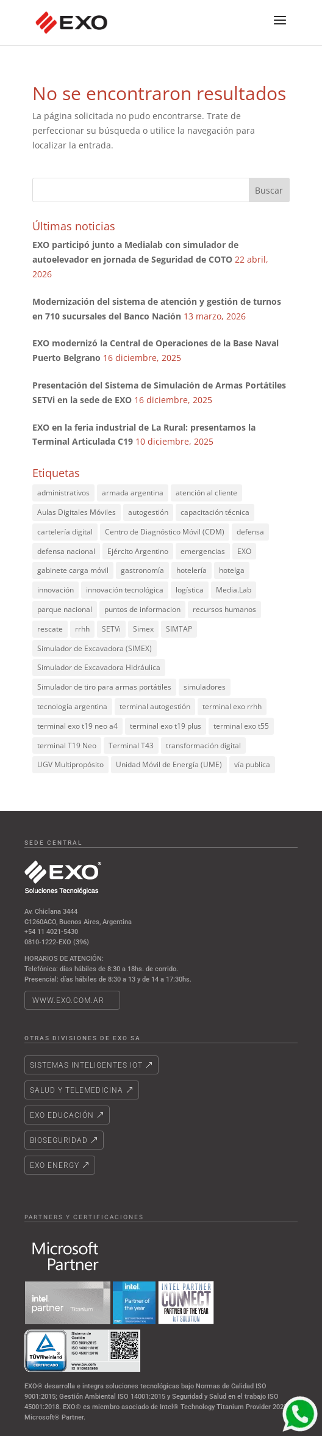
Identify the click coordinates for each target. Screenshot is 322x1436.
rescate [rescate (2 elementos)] (50, 629)
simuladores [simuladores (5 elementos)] (205, 687)
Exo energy (54, 1165)
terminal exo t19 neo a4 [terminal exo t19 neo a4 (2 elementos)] (77, 726)
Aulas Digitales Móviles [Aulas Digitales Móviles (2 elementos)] (76, 512)
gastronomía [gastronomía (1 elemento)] (142, 570)
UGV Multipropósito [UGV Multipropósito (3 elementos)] (70, 764)
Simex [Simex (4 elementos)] (143, 629)
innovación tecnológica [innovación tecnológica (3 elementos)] (124, 590)
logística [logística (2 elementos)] (190, 590)
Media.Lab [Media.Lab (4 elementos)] (233, 590)
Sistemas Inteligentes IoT (86, 1065)
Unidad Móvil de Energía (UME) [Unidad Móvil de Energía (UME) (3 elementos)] (169, 764)
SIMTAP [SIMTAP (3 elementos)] (179, 629)
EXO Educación (62, 1115)
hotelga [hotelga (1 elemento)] (232, 570)
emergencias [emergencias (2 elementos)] (203, 551)
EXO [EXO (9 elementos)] (244, 551)
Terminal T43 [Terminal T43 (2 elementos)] (131, 745)
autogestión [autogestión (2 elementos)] (148, 512)
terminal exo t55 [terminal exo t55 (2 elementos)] (241, 726)
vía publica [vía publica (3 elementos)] (252, 764)
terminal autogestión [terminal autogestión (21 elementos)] (155, 706)
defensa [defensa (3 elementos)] (250, 532)
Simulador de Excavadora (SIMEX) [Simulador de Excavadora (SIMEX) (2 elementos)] (94, 648)
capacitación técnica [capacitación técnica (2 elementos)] (215, 512)
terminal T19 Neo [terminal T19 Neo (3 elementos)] (66, 745)
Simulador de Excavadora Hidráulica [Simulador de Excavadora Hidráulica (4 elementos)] (98, 667)
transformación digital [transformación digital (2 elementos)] (203, 745)
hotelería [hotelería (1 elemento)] (191, 570)
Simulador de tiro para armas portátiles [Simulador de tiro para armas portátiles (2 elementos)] (104, 687)
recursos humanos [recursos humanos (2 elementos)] (224, 609)
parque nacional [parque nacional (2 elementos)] (64, 609)
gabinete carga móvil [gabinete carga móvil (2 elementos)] (73, 570)
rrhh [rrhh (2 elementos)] (82, 629)
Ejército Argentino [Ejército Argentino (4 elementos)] (137, 551)
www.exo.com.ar (68, 1000)
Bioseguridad (59, 1140)
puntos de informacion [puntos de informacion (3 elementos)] (142, 609)
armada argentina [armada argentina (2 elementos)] (132, 492)
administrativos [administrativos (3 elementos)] (63, 492)
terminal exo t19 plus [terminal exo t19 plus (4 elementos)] (165, 726)
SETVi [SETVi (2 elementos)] (111, 629)
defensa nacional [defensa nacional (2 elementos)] (66, 551)
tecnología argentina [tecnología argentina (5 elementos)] (72, 706)
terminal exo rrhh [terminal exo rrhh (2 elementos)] (232, 706)
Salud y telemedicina (76, 1090)
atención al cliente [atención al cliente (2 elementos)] (206, 492)
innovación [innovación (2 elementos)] (55, 590)
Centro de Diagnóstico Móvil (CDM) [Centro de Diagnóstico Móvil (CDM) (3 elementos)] (164, 532)
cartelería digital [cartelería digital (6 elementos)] (65, 532)
